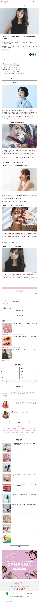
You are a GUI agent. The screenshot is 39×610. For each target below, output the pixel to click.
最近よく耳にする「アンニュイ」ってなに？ (11, 61)
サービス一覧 (4, 601)
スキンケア (3, 368)
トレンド (7, 50)
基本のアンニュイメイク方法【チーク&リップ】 (11, 69)
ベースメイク (23, 368)
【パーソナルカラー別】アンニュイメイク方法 (11, 71)
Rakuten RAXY (6, 2)
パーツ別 (7, 360)
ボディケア (22, 371)
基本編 (31, 428)
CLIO (19, 347)
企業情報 (11, 596)
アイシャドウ (15, 347)
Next (36, 293)
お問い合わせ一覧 (9, 601)
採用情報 (27, 596)
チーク (23, 334)
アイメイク (7, 49)
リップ (23, 430)
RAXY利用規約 (11, 586)
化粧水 (17, 432)
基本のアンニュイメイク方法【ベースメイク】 (11, 65)
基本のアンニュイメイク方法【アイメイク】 (11, 67)
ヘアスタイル (28, 430)
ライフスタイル (22, 434)
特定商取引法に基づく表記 (25, 586)
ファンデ (27, 432)
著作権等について (22, 596)
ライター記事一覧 (19, 310)
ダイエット (32, 432)
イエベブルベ (19, 334)
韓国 (34, 428)
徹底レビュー (17, 430)
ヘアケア (2, 374)
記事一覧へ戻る (19, 315)
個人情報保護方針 (16, 596)
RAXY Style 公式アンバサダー (6, 334)
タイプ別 (16, 434)
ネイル (22, 374)
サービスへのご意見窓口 (17, 586)
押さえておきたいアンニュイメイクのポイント (11, 63)
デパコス (22, 432)
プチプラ (14, 334)
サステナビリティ (15, 601)
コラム (2, 377)
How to (3, 50)
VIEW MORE (19, 422)
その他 (22, 377)
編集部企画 (15, 428)
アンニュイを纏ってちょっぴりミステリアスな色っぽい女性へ (14, 73)
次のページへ (19, 288)
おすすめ (9, 428)
